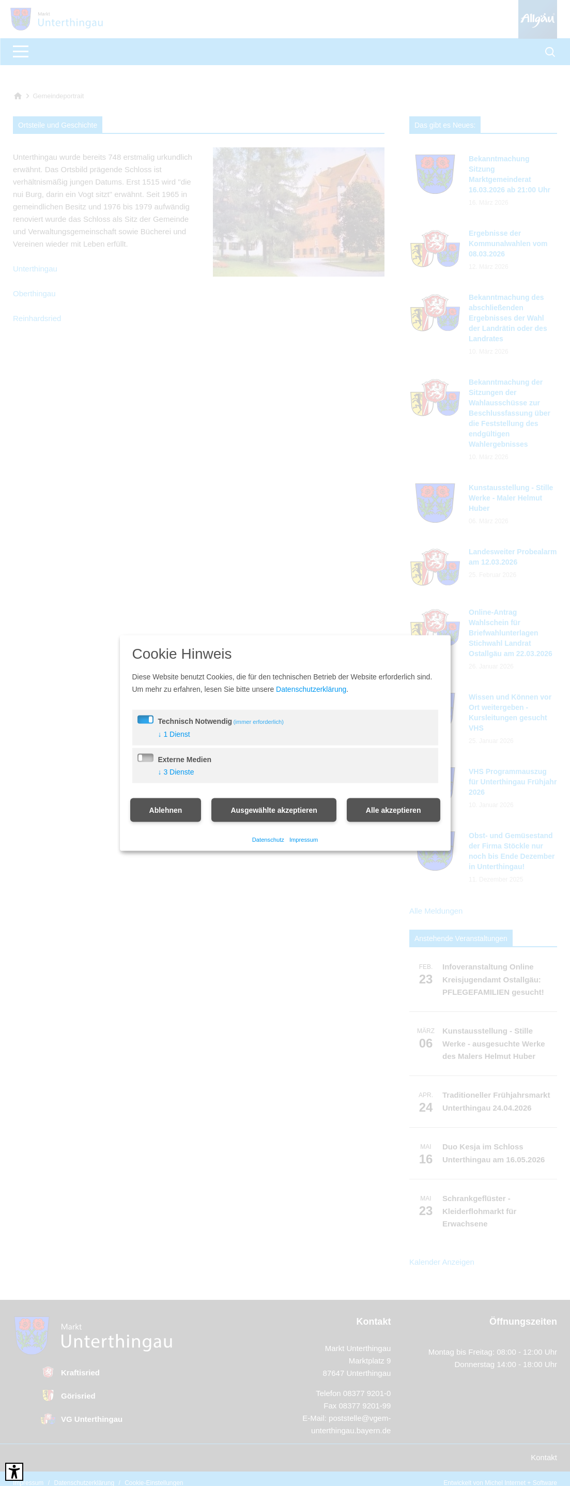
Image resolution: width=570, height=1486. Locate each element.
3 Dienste (176, 772)
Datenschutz (268, 839)
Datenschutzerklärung (311, 689)
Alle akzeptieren (393, 810)
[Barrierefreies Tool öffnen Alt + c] (14, 1472)
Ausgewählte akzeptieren (273, 810)
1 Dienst (174, 734)
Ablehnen (165, 810)
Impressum (303, 839)
